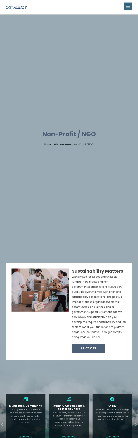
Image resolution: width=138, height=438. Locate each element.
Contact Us (88, 348)
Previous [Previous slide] (3, 424)
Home (47, 144)
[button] (128, 6)
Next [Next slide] (135, 424)
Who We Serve (62, 144)
